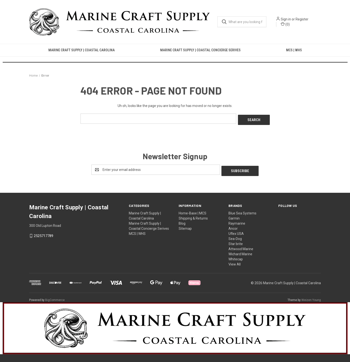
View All (234, 262)
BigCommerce (55, 297)
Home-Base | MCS (192, 211)
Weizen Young (311, 297)
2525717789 (43, 233)
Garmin (234, 216)
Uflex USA (236, 231)
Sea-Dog (235, 236)
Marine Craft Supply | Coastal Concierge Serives (200, 50)
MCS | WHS (294, 50)
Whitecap (235, 257)
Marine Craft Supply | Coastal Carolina (81, 50)
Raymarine (236, 221)
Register (302, 19)
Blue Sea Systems (242, 211)
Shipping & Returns (193, 216)
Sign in (286, 19)
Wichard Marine (240, 252)
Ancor (233, 226)
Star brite (235, 241)
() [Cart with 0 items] (285, 24)
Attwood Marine (240, 246)
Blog (182, 221)
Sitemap (185, 226)
